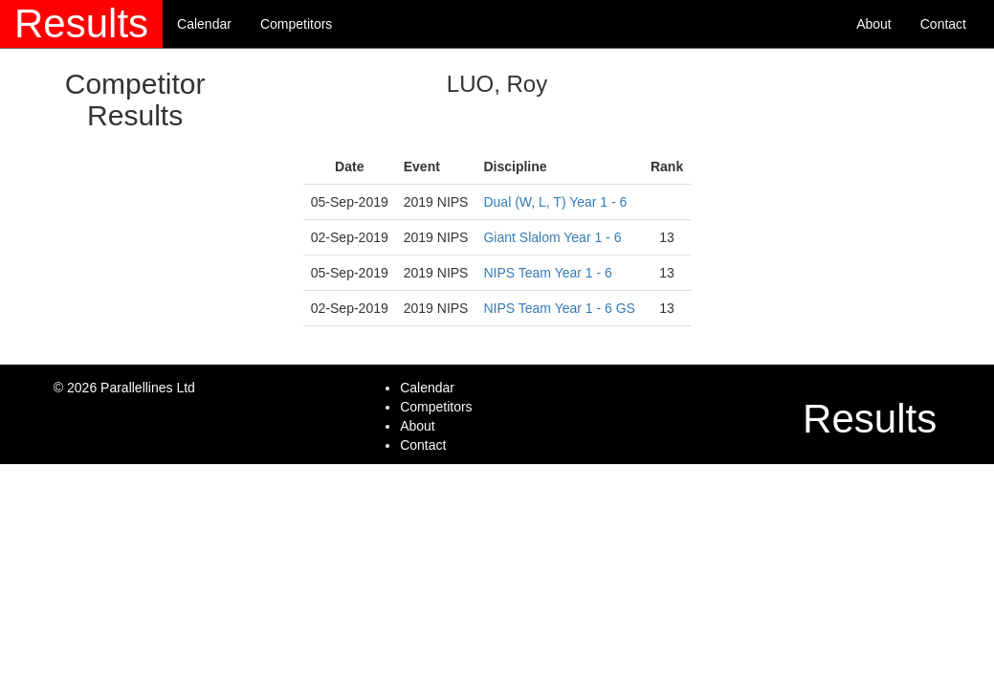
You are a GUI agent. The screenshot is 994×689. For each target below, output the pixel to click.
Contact (943, 24)
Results (81, 23)
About (874, 24)
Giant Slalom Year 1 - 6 (552, 237)
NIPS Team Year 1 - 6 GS (559, 308)
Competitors (296, 24)
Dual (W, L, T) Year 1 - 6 (555, 202)
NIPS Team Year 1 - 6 (547, 272)
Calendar (204, 24)
